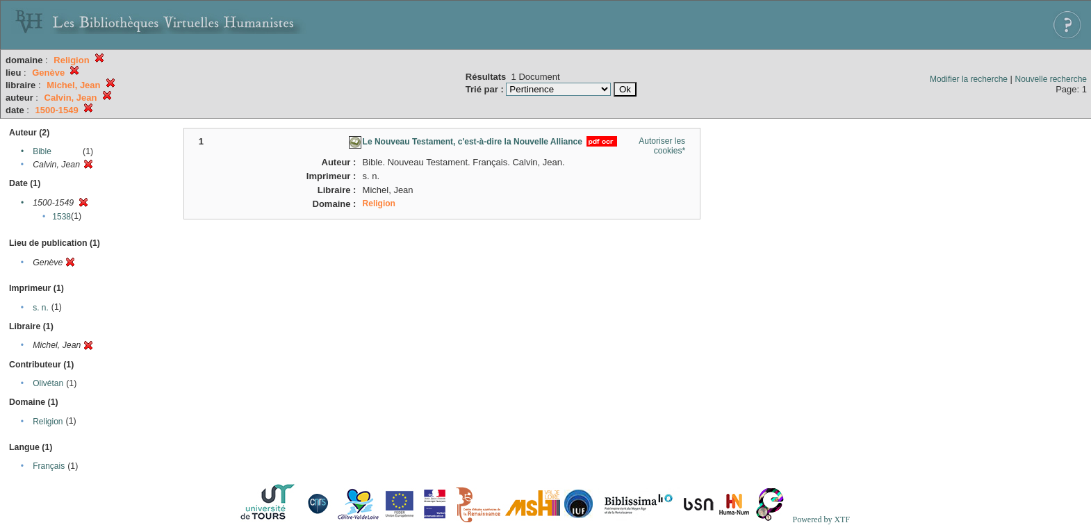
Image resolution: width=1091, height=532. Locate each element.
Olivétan (48, 383)
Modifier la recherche (969, 79)
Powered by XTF (821, 519)
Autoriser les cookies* (662, 146)
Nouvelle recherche (1051, 79)
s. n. (41, 308)
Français (49, 466)
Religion (48, 421)
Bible (42, 151)
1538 (61, 217)
